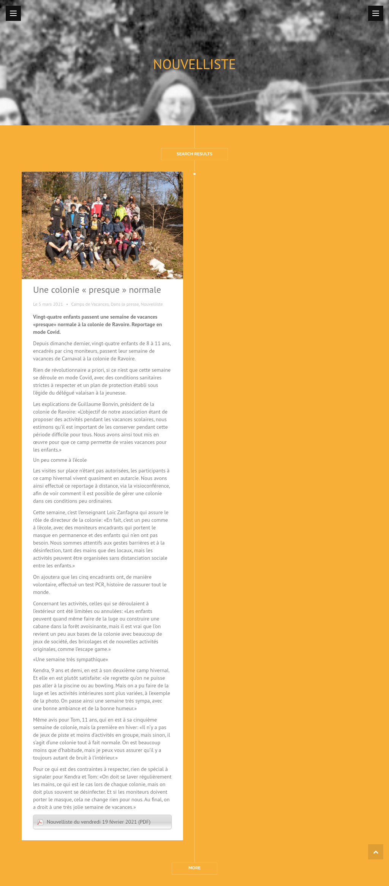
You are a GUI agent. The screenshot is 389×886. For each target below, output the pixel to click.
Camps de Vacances (90, 304)
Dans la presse (125, 304)
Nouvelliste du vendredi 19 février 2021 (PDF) (98, 821)
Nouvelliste (152, 304)
